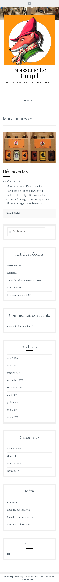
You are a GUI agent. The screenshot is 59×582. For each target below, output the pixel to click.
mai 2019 (12, 365)
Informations (14, 463)
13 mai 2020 (12, 213)
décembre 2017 (15, 380)
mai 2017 (12, 409)
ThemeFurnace (29, 580)
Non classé (13, 471)
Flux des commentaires (20, 517)
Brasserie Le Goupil (29, 73)
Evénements (12, 180)
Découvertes (15, 171)
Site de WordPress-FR (18, 524)
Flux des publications (18, 509)
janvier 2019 (13, 373)
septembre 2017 (15, 387)
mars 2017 (12, 417)
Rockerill (12, 272)
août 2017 (12, 395)
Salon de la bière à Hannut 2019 (24, 280)
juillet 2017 (13, 402)
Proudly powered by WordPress (19, 576)
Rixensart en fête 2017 (19, 295)
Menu (31, 100)
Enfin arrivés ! (14, 287)
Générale (12, 456)
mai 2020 (12, 358)
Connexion (13, 502)
